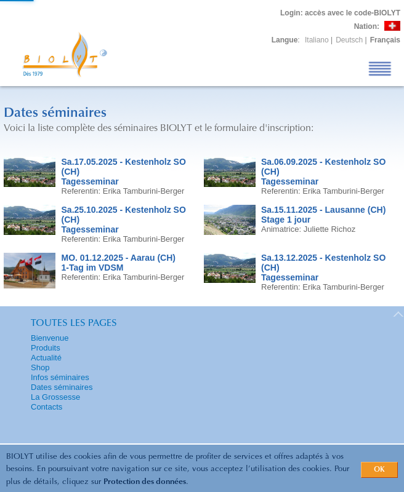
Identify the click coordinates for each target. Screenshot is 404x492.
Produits (45, 347)
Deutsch (349, 40)
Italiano (317, 40)
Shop (40, 367)
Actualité (46, 357)
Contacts (46, 406)
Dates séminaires (61, 387)
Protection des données (144, 482)
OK (379, 470)
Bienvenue (49, 338)
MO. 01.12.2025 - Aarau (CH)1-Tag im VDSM (119, 262)
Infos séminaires (60, 377)
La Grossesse (55, 397)
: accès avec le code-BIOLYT (340, 13)
